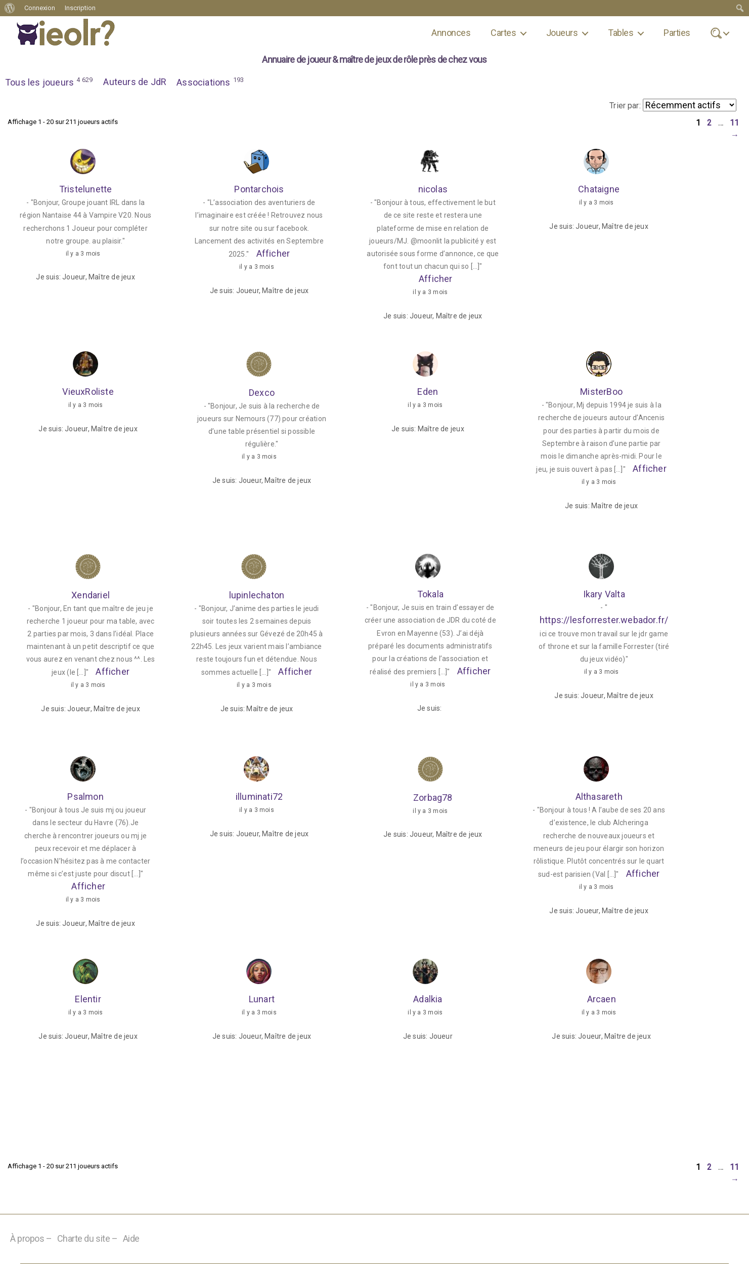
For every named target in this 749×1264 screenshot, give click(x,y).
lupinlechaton (257, 595)
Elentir (88, 999)
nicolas (433, 189)
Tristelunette (85, 189)
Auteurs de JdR (135, 81)
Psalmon (85, 797)
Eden (427, 392)
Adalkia (427, 999)
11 (734, 123)
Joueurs (562, 32)
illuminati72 (259, 797)
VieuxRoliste (88, 392)
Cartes (503, 32)
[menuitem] (10, 8)
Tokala (430, 594)
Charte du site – (87, 1239)
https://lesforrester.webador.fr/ (604, 621)
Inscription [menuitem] (80, 8)
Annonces (450, 32)
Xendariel (90, 595)
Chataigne (599, 189)
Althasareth (598, 797)
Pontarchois (259, 189)
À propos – (31, 1239)
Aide (131, 1239)
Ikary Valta (604, 594)
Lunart (262, 999)
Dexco (262, 392)
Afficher (273, 254)
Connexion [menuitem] (39, 8)
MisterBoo (601, 392)
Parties (677, 32)
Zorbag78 (433, 797)
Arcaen (601, 999)
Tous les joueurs (49, 81)
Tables (620, 32)
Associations (211, 81)
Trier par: (625, 105)
